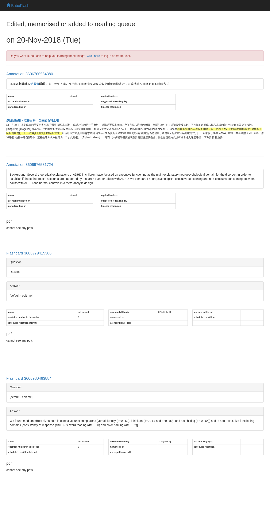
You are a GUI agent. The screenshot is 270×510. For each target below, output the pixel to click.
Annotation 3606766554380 (29, 74)
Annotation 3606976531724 (29, 165)
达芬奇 (34, 84)
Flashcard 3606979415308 (28, 253)
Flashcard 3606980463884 (28, 378)
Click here (93, 56)
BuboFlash (17, 6)
